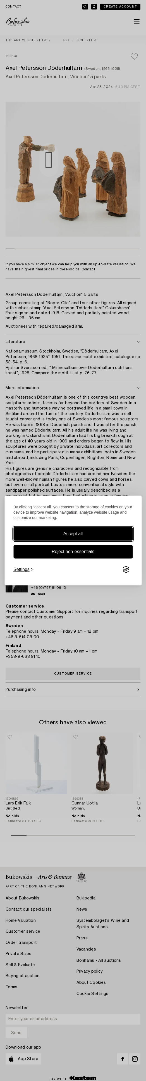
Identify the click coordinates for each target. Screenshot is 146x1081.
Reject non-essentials (73, 551)
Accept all (73, 533)
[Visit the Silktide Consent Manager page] (126, 569)
